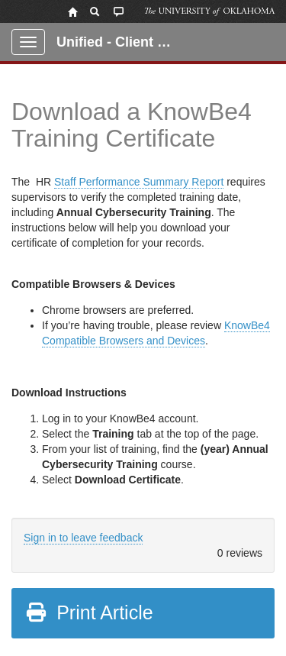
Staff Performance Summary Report (138, 182)
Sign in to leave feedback (83, 538)
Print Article (88, 612)
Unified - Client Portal (123, 42)
